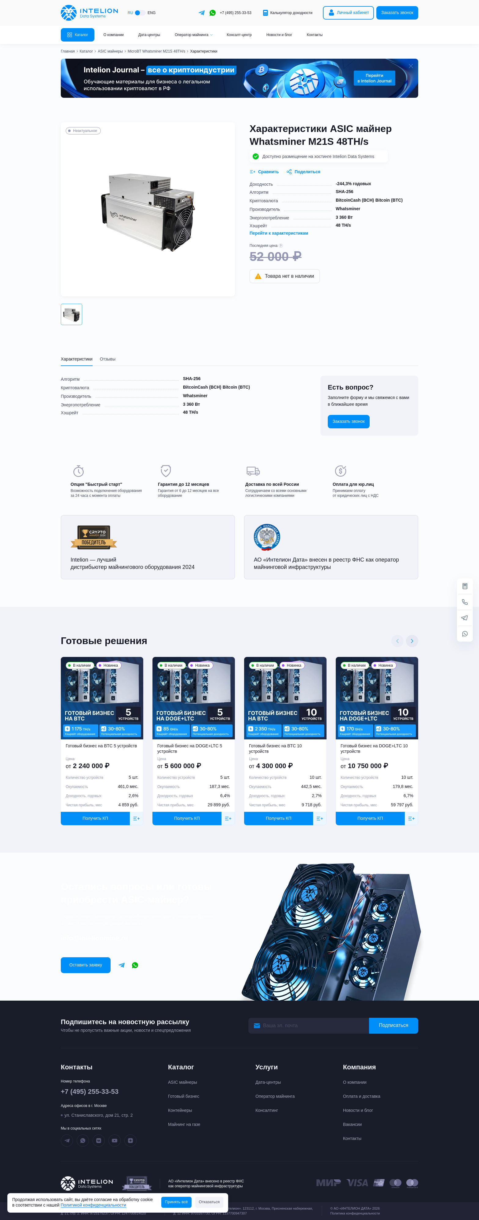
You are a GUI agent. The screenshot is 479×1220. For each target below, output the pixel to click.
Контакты (315, 35)
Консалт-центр (239, 35)
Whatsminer (348, 208)
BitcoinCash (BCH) (355, 200)
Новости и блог (279, 35)
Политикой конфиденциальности (93, 1205)
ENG (151, 13)
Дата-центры (149, 35)
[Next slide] (412, 641)
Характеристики (77, 359)
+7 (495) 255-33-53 (235, 13)
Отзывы (107, 359)
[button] (71, 314)
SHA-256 (344, 191)
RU (130, 13)
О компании (114, 35)
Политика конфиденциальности (355, 1213)
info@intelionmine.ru (94, 938)
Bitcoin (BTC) (389, 200)
